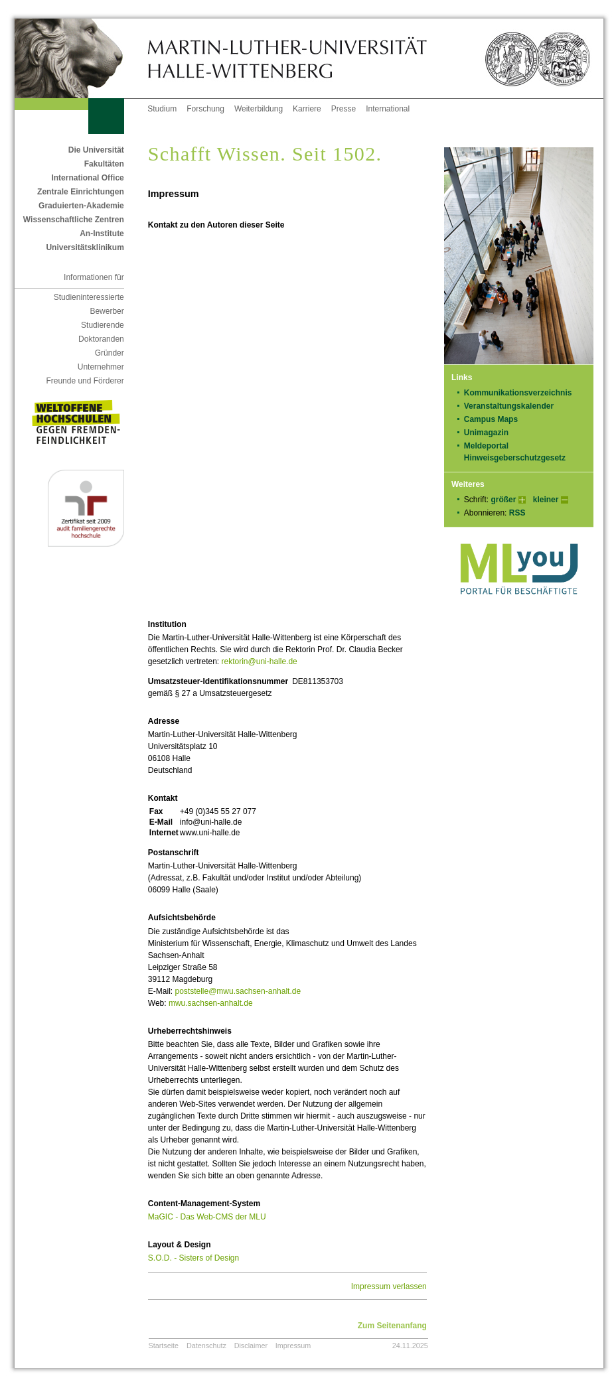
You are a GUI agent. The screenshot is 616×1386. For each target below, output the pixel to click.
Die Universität (96, 150)
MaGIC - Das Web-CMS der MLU (207, 1216)
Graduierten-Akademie (81, 205)
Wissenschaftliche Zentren (73, 219)
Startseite (164, 1346)
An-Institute (102, 233)
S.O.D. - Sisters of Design (193, 1258)
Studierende (102, 325)
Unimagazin (491, 432)
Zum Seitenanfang (392, 1325)
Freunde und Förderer (84, 380)
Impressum (293, 1346)
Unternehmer (101, 367)
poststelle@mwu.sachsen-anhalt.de (238, 991)
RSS (517, 513)
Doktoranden (101, 339)
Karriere (307, 108)
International (388, 108)
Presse (343, 108)
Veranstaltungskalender (509, 406)
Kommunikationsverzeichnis (518, 392)
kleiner (546, 499)
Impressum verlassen (389, 1286)
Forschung (205, 108)
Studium (162, 108)
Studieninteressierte (89, 297)
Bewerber (106, 311)
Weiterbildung (258, 108)
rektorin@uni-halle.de (259, 661)
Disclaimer (251, 1346)
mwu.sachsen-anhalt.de (211, 1003)
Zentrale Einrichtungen (80, 191)
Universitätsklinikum (84, 247)
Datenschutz (206, 1346)
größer (503, 499)
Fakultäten (104, 164)
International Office (87, 177)
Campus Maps (491, 419)
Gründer (109, 353)
